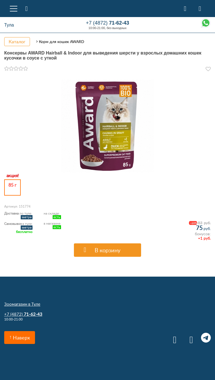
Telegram (206, 338)
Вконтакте (173, 338)
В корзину (107, 250)
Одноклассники (189, 338)
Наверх (21, 337)
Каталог (17, 42)
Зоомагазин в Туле (22, 304)
